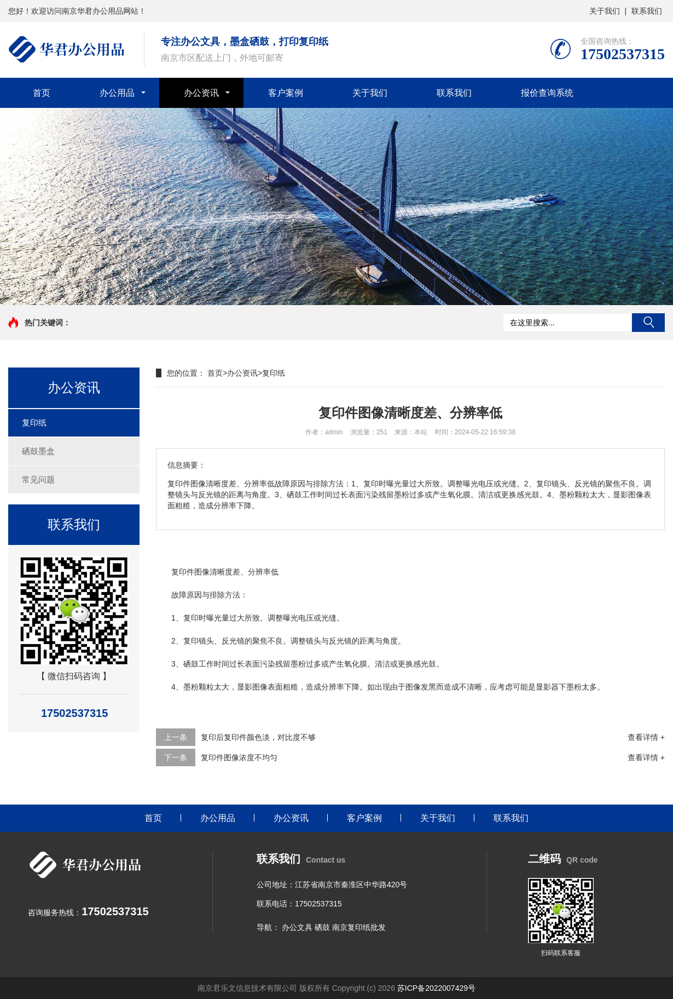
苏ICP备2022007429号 (436, 988)
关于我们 (604, 11)
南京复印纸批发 (359, 927)
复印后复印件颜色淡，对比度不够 (258, 737)
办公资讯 (201, 92)
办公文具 (297, 927)
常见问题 (38, 479)
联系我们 (646, 11)
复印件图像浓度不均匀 (239, 757)
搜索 (648, 322)
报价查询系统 (547, 92)
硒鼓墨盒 (38, 451)
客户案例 (285, 92)
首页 (41, 92)
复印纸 (34, 422)
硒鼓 (322, 927)
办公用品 (117, 92)
